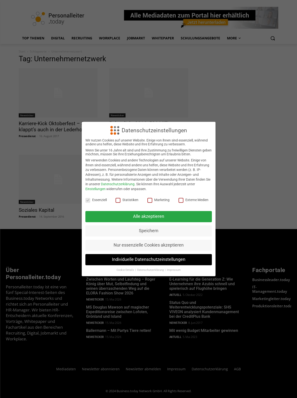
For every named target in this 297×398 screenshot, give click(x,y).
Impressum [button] (174, 270)
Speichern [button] (148, 230)
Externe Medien (193, 200)
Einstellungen (95, 189)
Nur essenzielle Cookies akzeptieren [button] (149, 245)
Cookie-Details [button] (126, 270)
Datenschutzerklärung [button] (150, 270)
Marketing (158, 200)
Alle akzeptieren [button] (148, 216)
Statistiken (127, 200)
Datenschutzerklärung (118, 184)
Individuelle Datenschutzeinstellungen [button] (148, 259)
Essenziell (96, 200)
